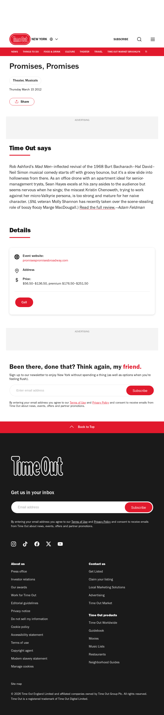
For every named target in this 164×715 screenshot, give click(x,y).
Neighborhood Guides (104, 662)
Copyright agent (22, 651)
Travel (98, 52)
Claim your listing (101, 579)
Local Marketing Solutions (107, 587)
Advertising (97, 595)
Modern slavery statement (29, 659)
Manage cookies (22, 667)
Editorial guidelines (24, 603)
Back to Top (82, 427)
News (14, 52)
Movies (94, 639)
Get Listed (96, 572)
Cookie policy (20, 627)
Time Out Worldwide (103, 623)
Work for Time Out (23, 595)
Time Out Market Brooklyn (124, 52)
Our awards (19, 587)
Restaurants (97, 654)
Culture (70, 52)
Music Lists (96, 647)
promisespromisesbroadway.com (45, 260)
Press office (19, 572)
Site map (16, 684)
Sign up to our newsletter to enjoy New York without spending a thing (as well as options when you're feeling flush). (80, 377)
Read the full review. (97, 208)
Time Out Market (100, 603)
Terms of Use (78, 403)
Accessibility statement (27, 635)
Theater (84, 52)
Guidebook (96, 631)
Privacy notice (20, 611)
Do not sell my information (29, 619)
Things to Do (31, 52)
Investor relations (23, 579)
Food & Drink (52, 52)
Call (24, 302)
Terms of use (20, 643)
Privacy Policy (100, 403)
